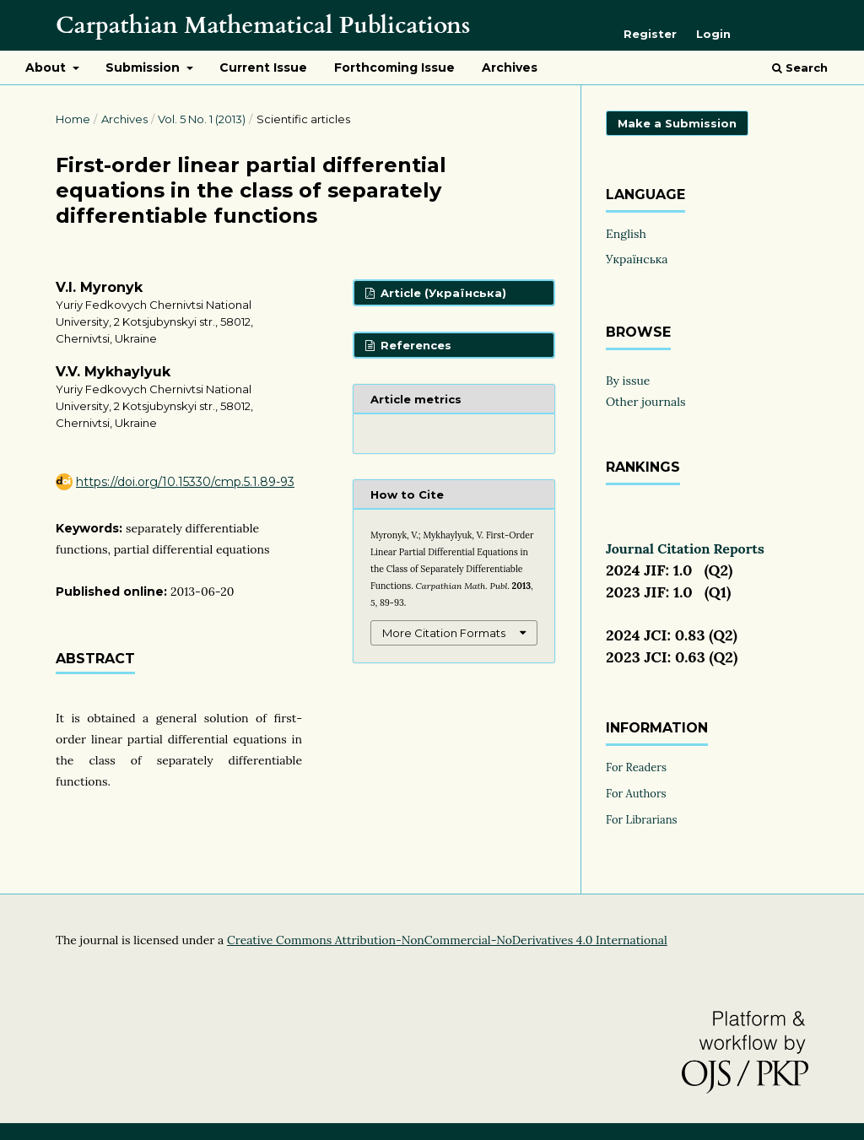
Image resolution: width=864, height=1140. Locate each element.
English (626, 233)
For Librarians (642, 820)
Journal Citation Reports (685, 548)
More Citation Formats (443, 633)
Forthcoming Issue (394, 67)
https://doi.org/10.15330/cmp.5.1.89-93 (185, 481)
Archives (509, 67)
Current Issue (263, 67)
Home (73, 119)
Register (650, 34)
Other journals (646, 401)
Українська (637, 259)
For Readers (636, 767)
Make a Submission (677, 123)
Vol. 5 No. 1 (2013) (202, 119)
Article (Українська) (441, 293)
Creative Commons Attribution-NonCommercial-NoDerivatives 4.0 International (447, 940)
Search (800, 67)
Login (713, 34)
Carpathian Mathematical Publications (263, 25)
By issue (628, 380)
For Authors (636, 793)
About (47, 67)
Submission (144, 67)
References (414, 345)
